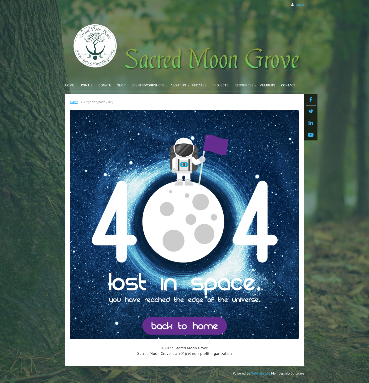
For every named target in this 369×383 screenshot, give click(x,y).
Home (74, 102)
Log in (300, 4)
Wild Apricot (260, 373)
